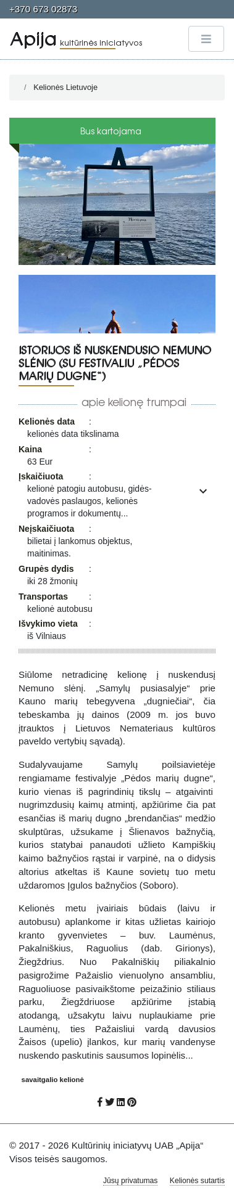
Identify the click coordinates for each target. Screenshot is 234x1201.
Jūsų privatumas (130, 1180)
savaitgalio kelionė (53, 1079)
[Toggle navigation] (206, 39)
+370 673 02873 (43, 9)
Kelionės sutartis (197, 1180)
